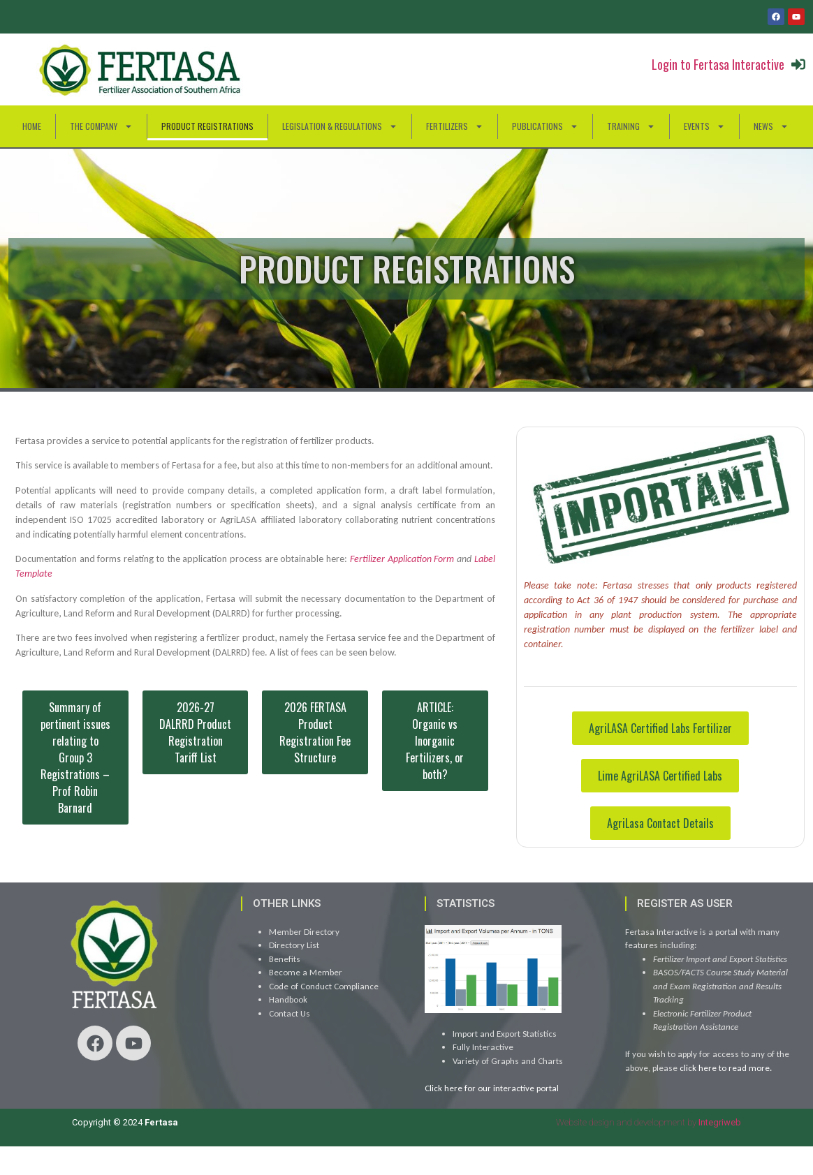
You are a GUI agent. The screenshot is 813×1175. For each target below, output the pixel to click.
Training (631, 126)
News (771, 126)
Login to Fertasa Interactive (718, 64)
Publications (545, 126)
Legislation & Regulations (339, 126)
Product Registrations (207, 126)
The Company (101, 126)
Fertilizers (454, 126)
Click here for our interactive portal (492, 1088)
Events (704, 126)
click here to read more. (726, 1068)
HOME (31, 126)
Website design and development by (648, 1122)
